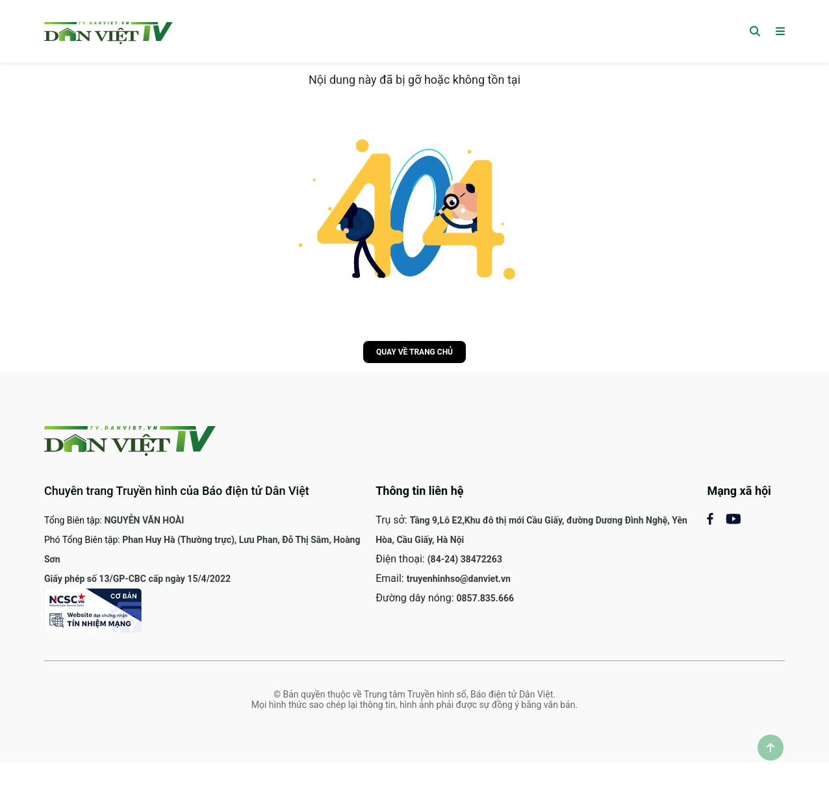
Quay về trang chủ (414, 352)
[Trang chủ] (108, 31)
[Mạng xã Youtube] (733, 518)
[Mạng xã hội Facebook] (716, 518)
